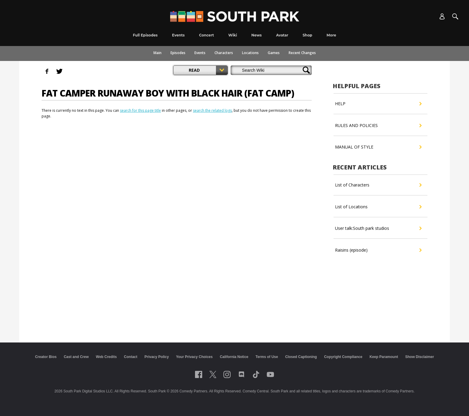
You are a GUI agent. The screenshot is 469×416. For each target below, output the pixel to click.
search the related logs (212, 110)
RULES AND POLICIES (378, 125)
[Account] (442, 16)
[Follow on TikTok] (256, 374)
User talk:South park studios (378, 228)
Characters (223, 52)
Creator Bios (46, 357)
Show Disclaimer (419, 357)
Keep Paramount (383, 357)
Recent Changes (302, 52)
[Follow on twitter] (212, 374)
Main (157, 52)
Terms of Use (266, 357)
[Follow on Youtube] (270, 374)
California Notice (234, 357)
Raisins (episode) (378, 250)
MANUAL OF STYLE (378, 147)
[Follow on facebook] (198, 374)
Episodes (177, 52)
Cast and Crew (76, 357)
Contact (130, 357)
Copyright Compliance (343, 357)
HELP (378, 104)
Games (274, 52)
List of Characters (378, 185)
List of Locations (378, 207)
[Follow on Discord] (241, 374)
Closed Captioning (301, 357)
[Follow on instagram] (227, 374)
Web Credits (106, 357)
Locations (250, 52)
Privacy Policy (156, 357)
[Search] (455, 16)
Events (199, 52)
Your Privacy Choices (194, 357)
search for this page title (140, 110)
